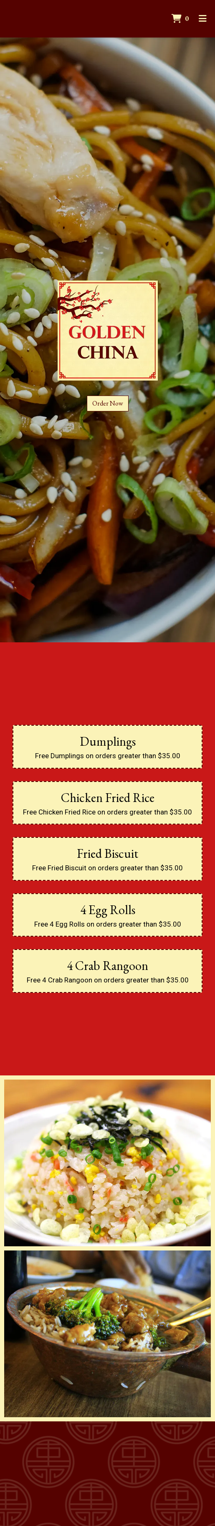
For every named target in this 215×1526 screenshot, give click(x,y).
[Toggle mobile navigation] (203, 18)
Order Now (107, 403)
